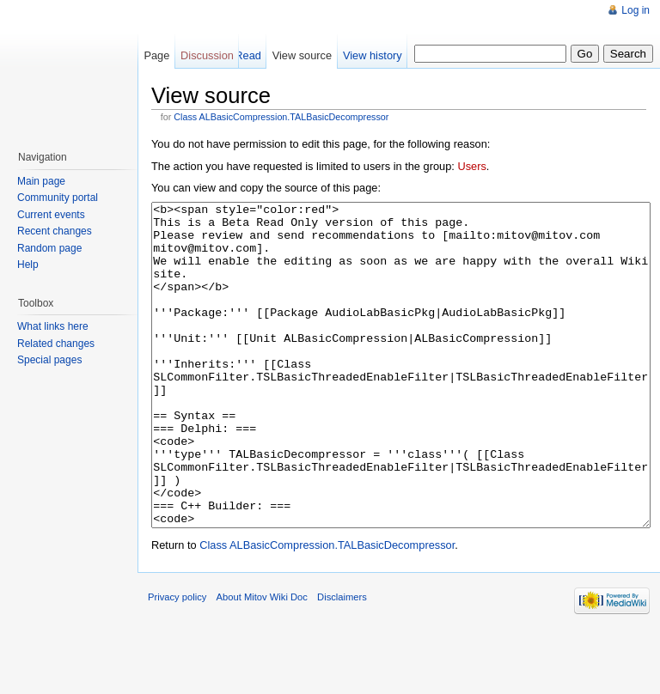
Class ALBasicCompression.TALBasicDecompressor (281, 117)
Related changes (56, 344)
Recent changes (54, 231)
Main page (41, 181)
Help (28, 265)
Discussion (207, 55)
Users (471, 166)
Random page (49, 248)
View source (302, 55)
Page (156, 55)
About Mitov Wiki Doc (262, 661)
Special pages (49, 360)
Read (248, 55)
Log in (635, 10)
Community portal (57, 198)
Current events (51, 215)
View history (372, 55)
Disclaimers (342, 661)
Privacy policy (177, 661)
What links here (53, 326)
